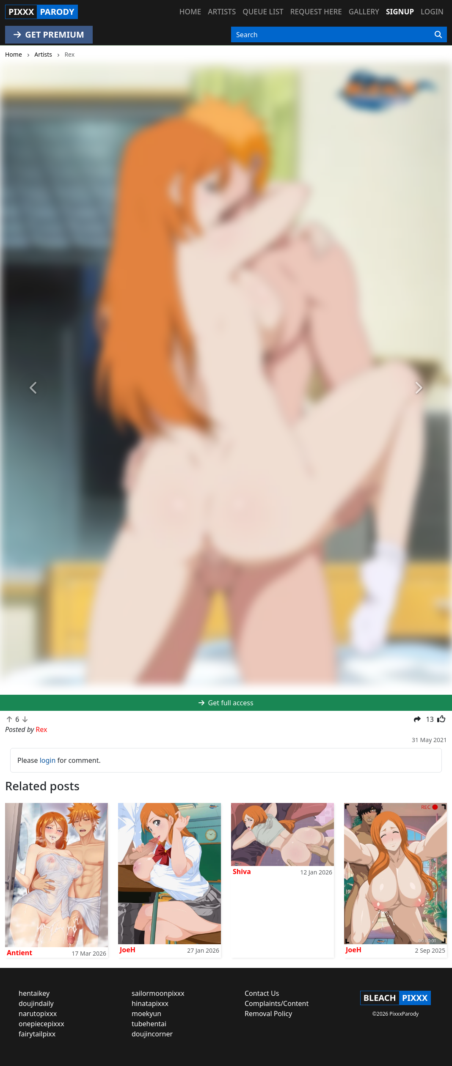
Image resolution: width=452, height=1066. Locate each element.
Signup (400, 11)
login (48, 760)
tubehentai (149, 1023)
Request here (316, 11)
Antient (19, 952)
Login (432, 11)
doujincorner (152, 1034)
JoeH (127, 949)
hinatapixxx (150, 1003)
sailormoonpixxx (158, 993)
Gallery (364, 11)
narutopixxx (38, 1013)
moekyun (146, 1013)
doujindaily (36, 1003)
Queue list (263, 11)
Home (190, 11)
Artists (222, 11)
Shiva (242, 871)
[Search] (438, 35)
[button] (34, 388)
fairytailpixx (37, 1034)
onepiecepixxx (41, 1023)
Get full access (225, 702)
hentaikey (34, 993)
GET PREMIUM (49, 34)
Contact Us (262, 993)
